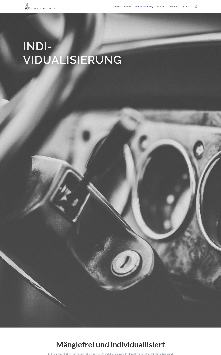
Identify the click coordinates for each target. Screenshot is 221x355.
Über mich (174, 6)
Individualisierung (144, 6)
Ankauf (161, 6)
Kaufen (127, 6)
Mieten (116, 6)
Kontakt (187, 6)
